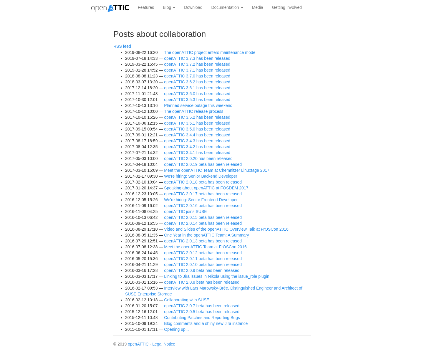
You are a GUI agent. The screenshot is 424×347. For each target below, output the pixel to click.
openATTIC (138, 344)
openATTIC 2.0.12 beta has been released (203, 252)
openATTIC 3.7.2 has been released (197, 64)
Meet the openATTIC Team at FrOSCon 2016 (205, 246)
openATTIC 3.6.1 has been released (197, 87)
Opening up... (176, 329)
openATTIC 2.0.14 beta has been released (203, 223)
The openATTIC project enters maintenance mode (209, 52)
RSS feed (122, 46)
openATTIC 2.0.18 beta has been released (203, 182)
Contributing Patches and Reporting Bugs (202, 317)
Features (146, 7)
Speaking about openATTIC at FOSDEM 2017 (206, 188)
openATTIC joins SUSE (185, 211)
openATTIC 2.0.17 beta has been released (203, 193)
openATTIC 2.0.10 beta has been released (203, 264)
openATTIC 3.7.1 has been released (197, 70)
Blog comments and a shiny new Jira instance (206, 323)
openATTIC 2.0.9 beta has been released (201, 270)
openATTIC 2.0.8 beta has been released (201, 282)
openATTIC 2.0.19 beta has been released (203, 164)
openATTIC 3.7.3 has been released (197, 58)
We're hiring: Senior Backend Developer (200, 176)
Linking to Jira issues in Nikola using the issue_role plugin (216, 276)
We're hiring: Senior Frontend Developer (201, 199)
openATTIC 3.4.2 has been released (197, 146)
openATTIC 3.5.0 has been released (197, 129)
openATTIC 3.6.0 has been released (197, 93)
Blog (169, 7)
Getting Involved (287, 7)
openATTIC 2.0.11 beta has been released (203, 258)
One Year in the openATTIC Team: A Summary (206, 235)
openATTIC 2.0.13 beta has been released (203, 241)
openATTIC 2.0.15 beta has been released (203, 217)
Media (257, 7)
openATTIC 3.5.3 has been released (197, 99)
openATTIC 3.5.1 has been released (197, 123)
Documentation (227, 7)
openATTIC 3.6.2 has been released (197, 82)
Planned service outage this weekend (198, 105)
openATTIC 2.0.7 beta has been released (201, 305)
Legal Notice (163, 344)
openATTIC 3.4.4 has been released (197, 135)
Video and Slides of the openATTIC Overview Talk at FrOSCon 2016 (226, 229)
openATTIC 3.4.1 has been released (197, 152)
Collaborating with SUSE (186, 300)
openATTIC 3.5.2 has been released (197, 117)
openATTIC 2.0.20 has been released (198, 158)
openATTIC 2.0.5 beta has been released (201, 311)
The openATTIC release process (193, 111)
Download (193, 7)
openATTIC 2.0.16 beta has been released (203, 205)
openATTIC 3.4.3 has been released (197, 140)
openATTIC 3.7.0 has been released (197, 76)
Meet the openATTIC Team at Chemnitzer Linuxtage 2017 (216, 170)
